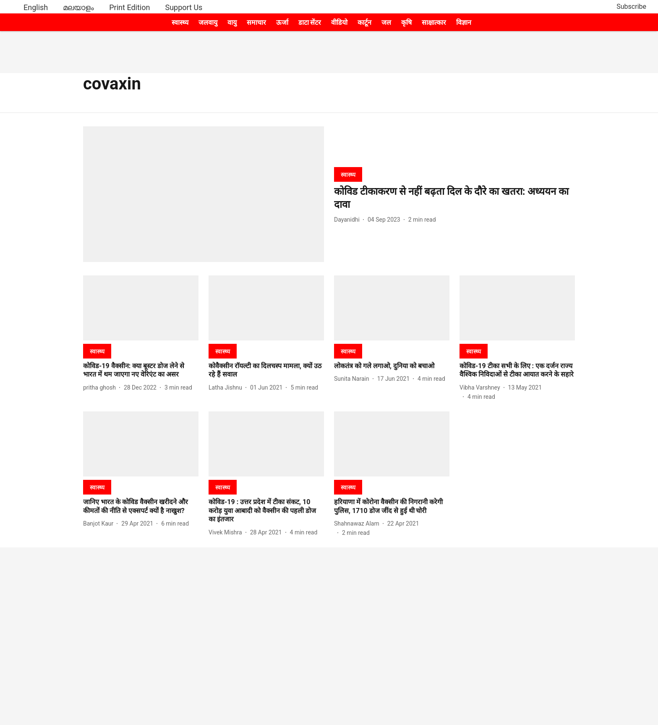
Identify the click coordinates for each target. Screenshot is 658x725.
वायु (232, 22)
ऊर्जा (282, 22)
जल (386, 22)
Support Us (183, 7)
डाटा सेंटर (309, 22)
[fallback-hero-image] (203, 194)
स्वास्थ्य (180, 22)
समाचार (256, 22)
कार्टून (364, 22)
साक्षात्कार (434, 22)
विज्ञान (463, 22)
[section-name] (348, 174)
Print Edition (129, 7)
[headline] (454, 198)
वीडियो (339, 22)
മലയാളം (78, 7)
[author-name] (348, 219)
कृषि (406, 22)
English (36, 7)
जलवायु (207, 22)
